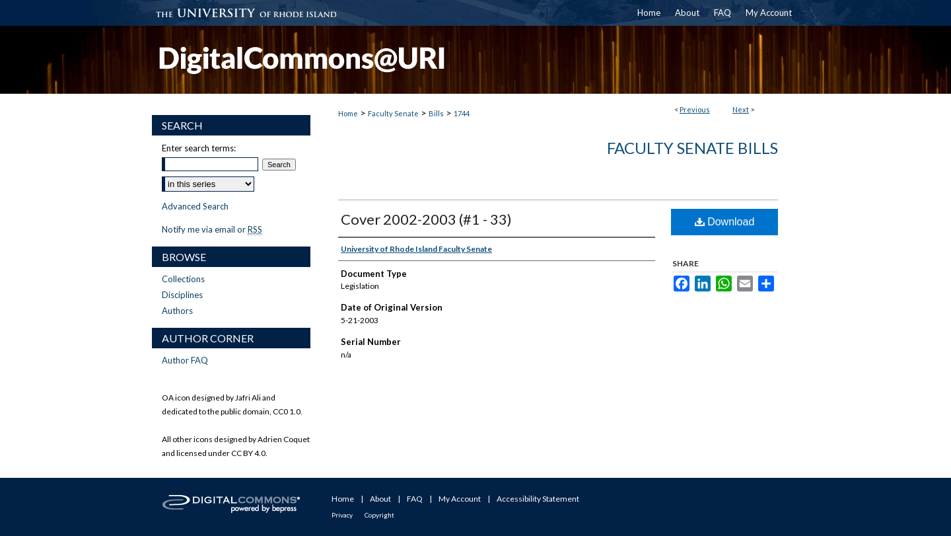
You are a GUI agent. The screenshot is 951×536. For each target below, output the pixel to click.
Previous (695, 109)
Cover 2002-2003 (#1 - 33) (426, 219)
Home (348, 113)
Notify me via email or (212, 229)
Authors (177, 310)
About (380, 499)
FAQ (415, 499)
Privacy (342, 515)
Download (725, 221)
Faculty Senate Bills (692, 147)
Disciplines (182, 294)
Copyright (379, 515)
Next (740, 109)
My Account (460, 499)
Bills (436, 113)
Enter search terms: (199, 148)
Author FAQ (185, 360)
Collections (183, 279)
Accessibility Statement (538, 499)
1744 (462, 113)
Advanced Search (195, 206)
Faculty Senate (393, 113)
